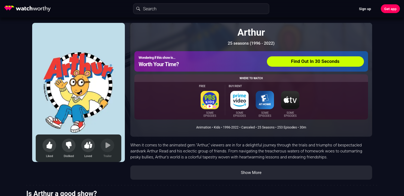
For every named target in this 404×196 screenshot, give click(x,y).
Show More (251, 172)
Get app (390, 9)
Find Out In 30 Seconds (315, 61)
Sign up (365, 9)
